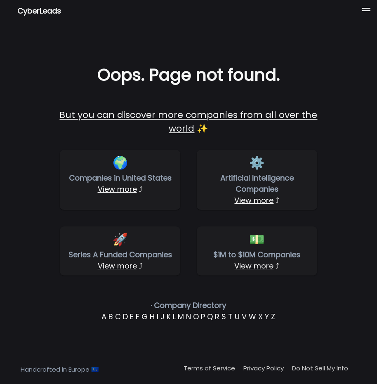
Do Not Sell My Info (320, 368)
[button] (366, 10)
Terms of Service (209, 368)
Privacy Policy (263, 368)
